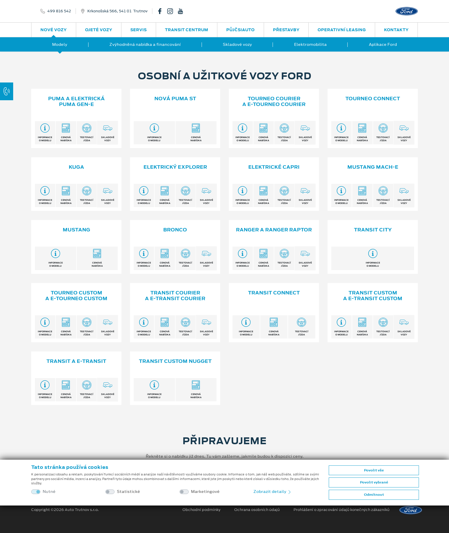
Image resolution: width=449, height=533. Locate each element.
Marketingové (205, 491)
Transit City (373, 229)
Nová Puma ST (175, 98)
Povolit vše (374, 470)
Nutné (49, 491)
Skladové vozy (237, 44)
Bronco (175, 229)
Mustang (76, 229)
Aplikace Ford (383, 44)
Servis (138, 30)
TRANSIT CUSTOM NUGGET (175, 361)
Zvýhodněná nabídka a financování (145, 44)
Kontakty (396, 30)
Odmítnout (374, 494)
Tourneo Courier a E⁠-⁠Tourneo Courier (274, 101)
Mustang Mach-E (372, 167)
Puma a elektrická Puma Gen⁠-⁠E (76, 101)
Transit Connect (274, 292)
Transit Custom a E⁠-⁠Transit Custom (372, 295)
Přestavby (286, 30)
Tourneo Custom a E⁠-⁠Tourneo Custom (76, 295)
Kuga (76, 167)
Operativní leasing (342, 30)
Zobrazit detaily (272, 491)
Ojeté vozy (98, 30)
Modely (59, 44)
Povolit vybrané (374, 482)
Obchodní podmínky (201, 509)
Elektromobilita (310, 44)
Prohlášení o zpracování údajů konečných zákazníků (341, 509)
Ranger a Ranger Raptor (274, 229)
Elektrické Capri (274, 167)
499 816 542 (59, 11)
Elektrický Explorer (175, 167)
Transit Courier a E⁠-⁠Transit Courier (175, 295)
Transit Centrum (186, 30)
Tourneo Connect (372, 98)
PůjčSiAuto (240, 30)
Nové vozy (53, 30)
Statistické (128, 491)
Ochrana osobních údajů (257, 509)
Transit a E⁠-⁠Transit (76, 361)
